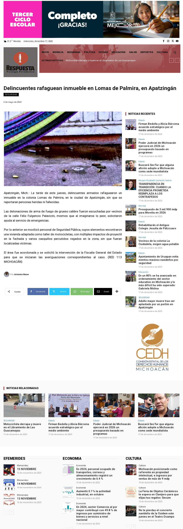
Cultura (142, 440)
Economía (81, 440)
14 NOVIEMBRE (25, 458)
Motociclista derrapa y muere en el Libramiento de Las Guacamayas (100, 60)
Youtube (175, 522)
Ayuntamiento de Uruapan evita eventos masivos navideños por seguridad (155, 242)
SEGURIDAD (11, 94)
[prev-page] (6, 487)
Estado (142, 120)
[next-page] (11, 487)
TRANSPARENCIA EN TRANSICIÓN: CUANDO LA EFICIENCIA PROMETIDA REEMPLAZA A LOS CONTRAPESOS (158, 179)
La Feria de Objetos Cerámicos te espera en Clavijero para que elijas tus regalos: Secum (159, 464)
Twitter (156, 522)
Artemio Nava (21, 274)
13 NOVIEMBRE (25, 473)
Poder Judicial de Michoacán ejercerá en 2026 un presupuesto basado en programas (156, 144)
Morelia (142, 191)
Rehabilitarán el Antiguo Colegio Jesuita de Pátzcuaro (155, 210)
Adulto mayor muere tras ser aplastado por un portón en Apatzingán (154, 280)
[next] (177, 60)
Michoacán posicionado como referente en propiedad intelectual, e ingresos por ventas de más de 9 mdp (159, 447)
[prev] (171, 60)
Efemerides (22, 440)
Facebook (136, 522)
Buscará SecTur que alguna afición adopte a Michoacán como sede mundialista (157, 162)
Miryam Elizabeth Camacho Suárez (155, 173)
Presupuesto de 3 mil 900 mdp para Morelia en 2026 (157, 196)
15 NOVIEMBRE (25, 444)
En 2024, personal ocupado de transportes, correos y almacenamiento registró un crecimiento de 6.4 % (97, 447)
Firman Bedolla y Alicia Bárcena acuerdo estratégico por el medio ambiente (157, 126)
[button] (174, 52)
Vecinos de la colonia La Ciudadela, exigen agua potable (157, 225)
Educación (143, 253)
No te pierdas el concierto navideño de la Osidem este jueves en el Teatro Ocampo (159, 482)
